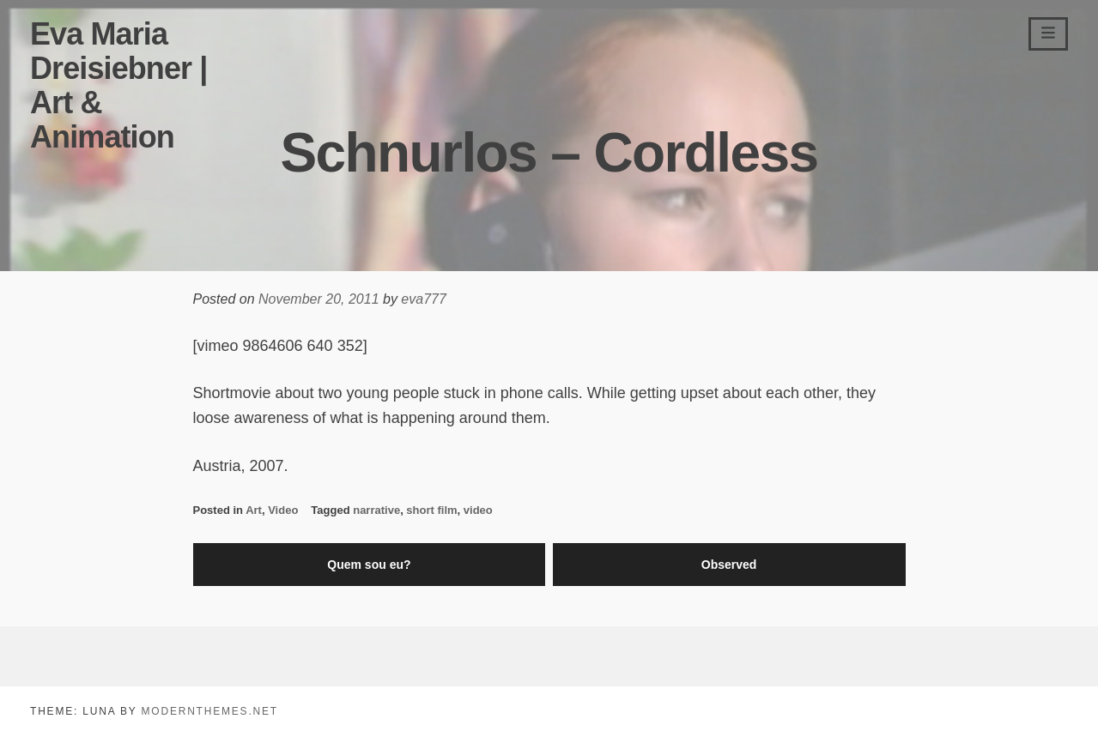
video (478, 510)
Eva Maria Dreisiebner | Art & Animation (118, 85)
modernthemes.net (209, 711)
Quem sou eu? (368, 564)
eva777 (423, 299)
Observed (729, 564)
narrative (376, 510)
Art (254, 510)
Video (283, 510)
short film (431, 510)
